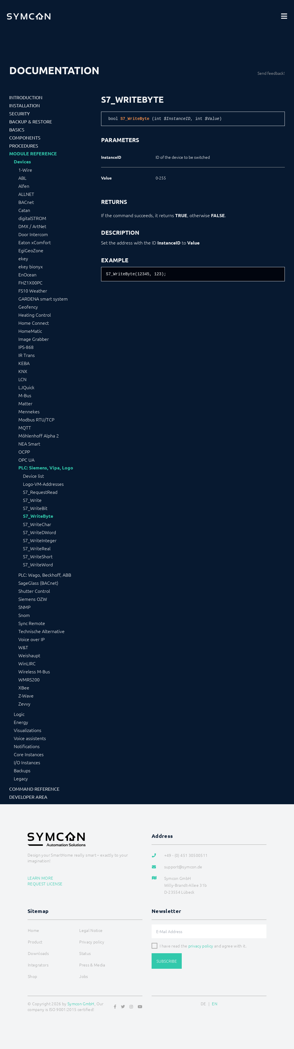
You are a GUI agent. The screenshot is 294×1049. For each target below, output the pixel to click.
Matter (25, 403)
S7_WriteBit (35, 508)
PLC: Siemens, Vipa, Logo (45, 468)
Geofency (28, 306)
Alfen (23, 186)
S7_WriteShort (38, 556)
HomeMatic (30, 331)
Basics (16, 129)
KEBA (24, 363)
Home (33, 930)
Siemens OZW (32, 599)
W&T (23, 647)
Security (19, 113)
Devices (22, 162)
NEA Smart (29, 443)
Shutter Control (34, 591)
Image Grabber (33, 339)
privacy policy (200, 946)
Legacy (21, 778)
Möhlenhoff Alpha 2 (38, 435)
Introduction (25, 97)
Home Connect (33, 323)
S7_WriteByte (38, 516)
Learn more (40, 878)
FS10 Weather (32, 290)
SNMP (24, 607)
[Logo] (29, 16)
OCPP (24, 451)
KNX (22, 371)
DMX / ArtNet (32, 226)
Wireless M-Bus (34, 671)
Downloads (38, 953)
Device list (33, 476)
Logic (19, 714)
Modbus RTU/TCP (36, 419)
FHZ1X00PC (30, 282)
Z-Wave (26, 695)
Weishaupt (29, 655)
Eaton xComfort (34, 242)
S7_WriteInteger (40, 540)
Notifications (27, 746)
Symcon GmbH (80, 1003)
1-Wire (25, 170)
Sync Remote (31, 623)
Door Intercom (33, 234)
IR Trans (26, 355)
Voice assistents (30, 738)
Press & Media (92, 965)
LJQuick (26, 387)
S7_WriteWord (38, 564)
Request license (45, 883)
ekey (23, 258)
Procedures (23, 145)
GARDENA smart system (43, 298)
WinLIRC (27, 663)
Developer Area (28, 797)
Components (24, 137)
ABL (22, 178)
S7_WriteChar (37, 524)
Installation (24, 105)
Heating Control (34, 315)
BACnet (26, 202)
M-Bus (24, 395)
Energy (21, 722)
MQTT (24, 427)
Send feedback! (271, 73)
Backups (22, 770)
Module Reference (33, 153)
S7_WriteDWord (39, 532)
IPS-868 (26, 347)
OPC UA (26, 460)
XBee (23, 687)
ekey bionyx (30, 266)
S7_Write (32, 500)
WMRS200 (29, 679)
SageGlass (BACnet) (38, 583)
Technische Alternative (41, 631)
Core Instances (29, 754)
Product (35, 942)
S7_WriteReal (37, 548)
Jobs (83, 976)
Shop (32, 976)
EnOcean (27, 274)
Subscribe (166, 961)
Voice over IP (31, 639)
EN (214, 1003)
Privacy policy (91, 942)
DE (203, 1003)
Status (85, 953)
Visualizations (27, 730)
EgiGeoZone (30, 250)
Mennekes (29, 411)
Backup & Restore (30, 121)
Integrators (38, 965)
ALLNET (26, 194)
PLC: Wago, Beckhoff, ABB (44, 575)
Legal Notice (90, 930)
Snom (24, 615)
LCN (22, 379)
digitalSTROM (32, 218)
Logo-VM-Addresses (43, 484)
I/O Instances (27, 762)
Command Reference (34, 789)
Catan (24, 210)
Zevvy (24, 703)
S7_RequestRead (40, 492)
